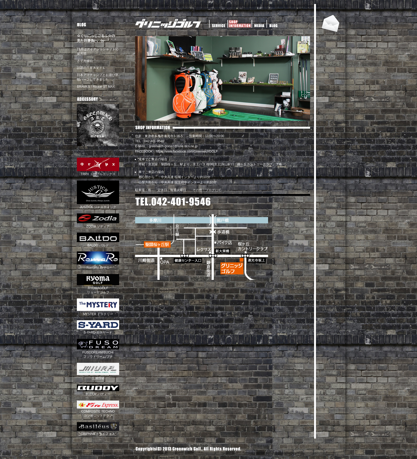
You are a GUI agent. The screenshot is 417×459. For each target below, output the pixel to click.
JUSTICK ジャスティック (98, 205)
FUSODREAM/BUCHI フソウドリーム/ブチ (98, 353)
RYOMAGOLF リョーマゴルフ (98, 288)
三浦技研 (98, 376)
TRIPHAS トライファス (98, 432)
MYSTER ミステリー (98, 312)
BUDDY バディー (98, 392)
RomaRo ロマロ (98, 265)
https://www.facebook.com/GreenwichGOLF (187, 151)
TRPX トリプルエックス (98, 172)
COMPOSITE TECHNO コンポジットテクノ (98, 412)
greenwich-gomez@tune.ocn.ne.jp (173, 146)
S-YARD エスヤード (98, 330)
